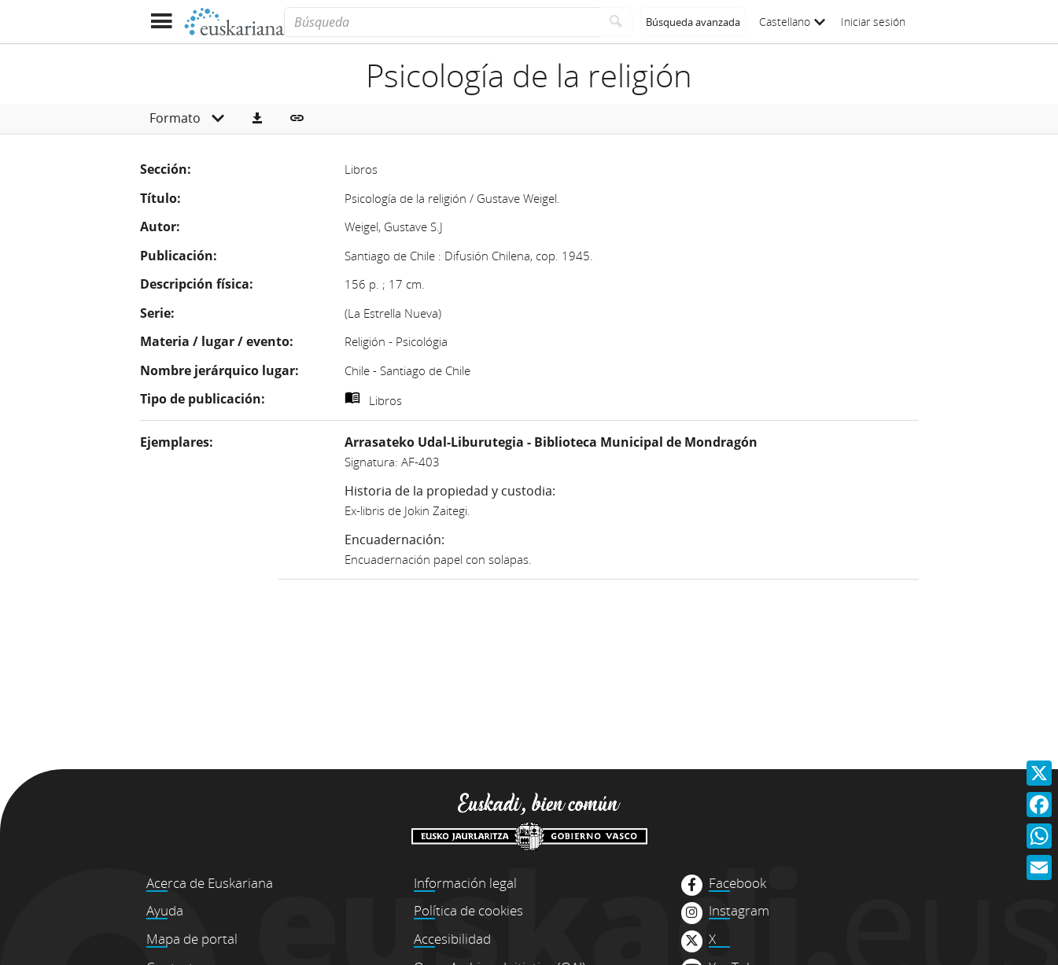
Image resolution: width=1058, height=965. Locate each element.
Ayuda (164, 910)
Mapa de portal (192, 939)
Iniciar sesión (873, 21)
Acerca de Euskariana (209, 883)
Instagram (739, 910)
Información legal (465, 883)
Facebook (737, 883)
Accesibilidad (452, 939)
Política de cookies (468, 910)
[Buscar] (616, 22)
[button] (257, 119)
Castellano (792, 21)
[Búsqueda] (441, 22)
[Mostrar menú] (161, 21)
